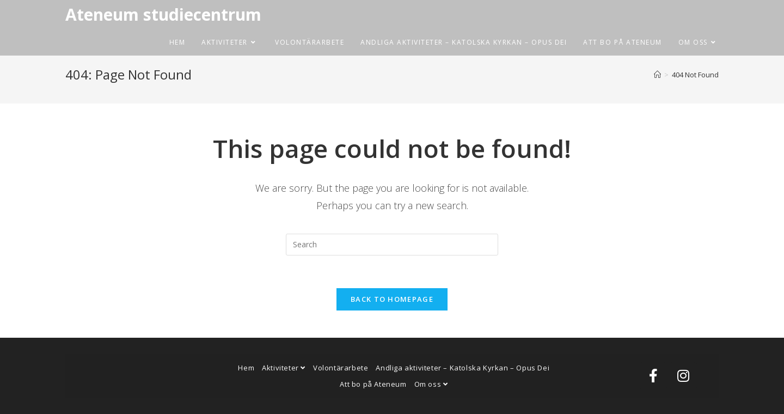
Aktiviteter (283, 368)
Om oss (431, 384)
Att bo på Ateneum (373, 384)
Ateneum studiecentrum (163, 14)
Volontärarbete (340, 368)
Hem (246, 368)
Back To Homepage (392, 299)
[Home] (657, 75)
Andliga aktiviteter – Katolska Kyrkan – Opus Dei (462, 368)
